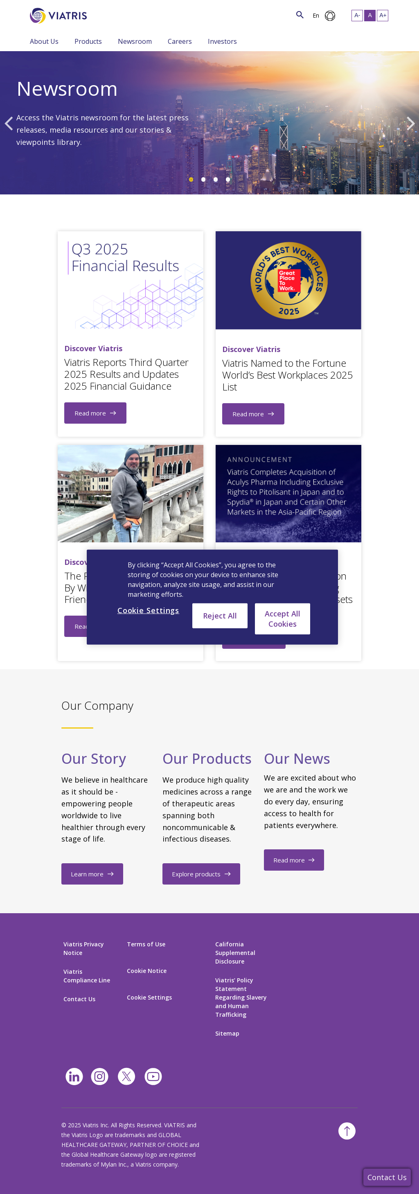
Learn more (87, 874)
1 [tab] (191, 180)
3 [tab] (216, 180)
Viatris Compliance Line (86, 976)
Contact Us (387, 1177)
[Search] (102, 14)
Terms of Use (146, 944)
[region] (212, 596)
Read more (90, 413)
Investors (222, 41)
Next (411, 123)
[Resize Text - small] (357, 15)
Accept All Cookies (282, 618)
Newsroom (135, 41)
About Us (44, 41)
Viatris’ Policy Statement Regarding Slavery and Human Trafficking (241, 997)
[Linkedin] (74, 1076)
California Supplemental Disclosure (235, 952)
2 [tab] (203, 180)
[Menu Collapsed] (68, 41)
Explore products (196, 874)
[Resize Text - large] (382, 15)
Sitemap (227, 1033)
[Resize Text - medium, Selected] (370, 15)
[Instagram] (99, 1076)
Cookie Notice (147, 971)
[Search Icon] (300, 14)
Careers (180, 41)
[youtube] (153, 1076)
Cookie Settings (149, 997)
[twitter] (126, 1076)
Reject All (220, 615)
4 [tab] (228, 180)
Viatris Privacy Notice (83, 948)
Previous (8, 123)
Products (88, 41)
